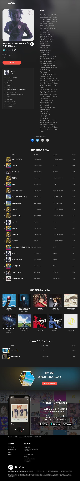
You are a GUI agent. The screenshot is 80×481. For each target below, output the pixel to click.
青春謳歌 (14, 178)
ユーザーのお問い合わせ (29, 454)
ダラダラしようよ (11, 87)
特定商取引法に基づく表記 (66, 471)
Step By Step (71, 308)
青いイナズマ (15, 171)
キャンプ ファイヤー (11, 101)
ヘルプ (9, 454)
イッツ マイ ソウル (16, 272)
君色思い (14, 165)
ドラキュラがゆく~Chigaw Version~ (15, 94)
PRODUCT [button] (11, 444)
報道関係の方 (26, 456)
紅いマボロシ (15, 241)
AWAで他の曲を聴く (49, 383)
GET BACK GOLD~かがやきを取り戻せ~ (32, 436)
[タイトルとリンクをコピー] (42, 140)
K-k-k (43, 350)
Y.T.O (40, 329)
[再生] (32, 44)
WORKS (55, 171)
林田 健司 (13, 50)
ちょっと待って (16, 266)
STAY (13, 184)
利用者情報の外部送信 (53, 471)
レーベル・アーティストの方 (29, 459)
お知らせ (10, 452)
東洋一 (55, 165)
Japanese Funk (15, 356)
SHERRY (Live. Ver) (17, 278)
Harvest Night (56, 278)
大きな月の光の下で (12, 104)
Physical (9, 85)
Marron (13, 71)
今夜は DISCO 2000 (17, 190)
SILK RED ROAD (57, 196)
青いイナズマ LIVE (17, 159)
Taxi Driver (9, 82)
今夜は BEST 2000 (58, 159)
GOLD (40, 308)
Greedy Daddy (45, 356)
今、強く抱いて (10, 106)
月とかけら (15, 234)
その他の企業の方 (27, 461)
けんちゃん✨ (14, 350)
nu (71, 329)
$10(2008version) (17, 203)
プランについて (12, 449)
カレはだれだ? (10, 99)
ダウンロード (11, 447)
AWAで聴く (12, 62)
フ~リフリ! (9, 80)
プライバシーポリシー (40, 471)
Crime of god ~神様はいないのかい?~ (22, 247)
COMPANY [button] (27, 444)
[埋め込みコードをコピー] (47, 140)
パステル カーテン (11, 92)
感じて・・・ (9, 97)
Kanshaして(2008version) (19, 197)
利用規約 (31, 471)
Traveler (9, 308)
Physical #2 (15, 209)
